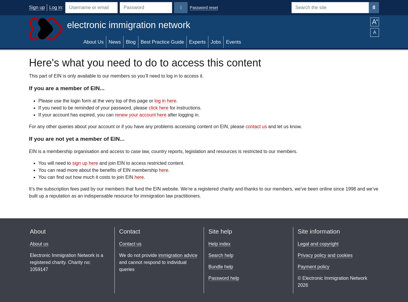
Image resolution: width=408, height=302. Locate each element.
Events (233, 42)
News (115, 42)
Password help (223, 278)
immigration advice (177, 255)
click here (159, 107)
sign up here (85, 163)
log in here (165, 100)
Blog (131, 42)
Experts (197, 42)
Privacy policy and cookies (325, 255)
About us (39, 243)
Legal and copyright (318, 243)
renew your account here (140, 114)
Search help (220, 255)
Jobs (216, 42)
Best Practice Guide (162, 42)
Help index (219, 243)
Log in (55, 7)
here (163, 170)
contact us (256, 126)
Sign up (37, 7)
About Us (93, 42)
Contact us (130, 243)
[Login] (181, 7)
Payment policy (314, 266)
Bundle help (220, 266)
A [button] (374, 22)
